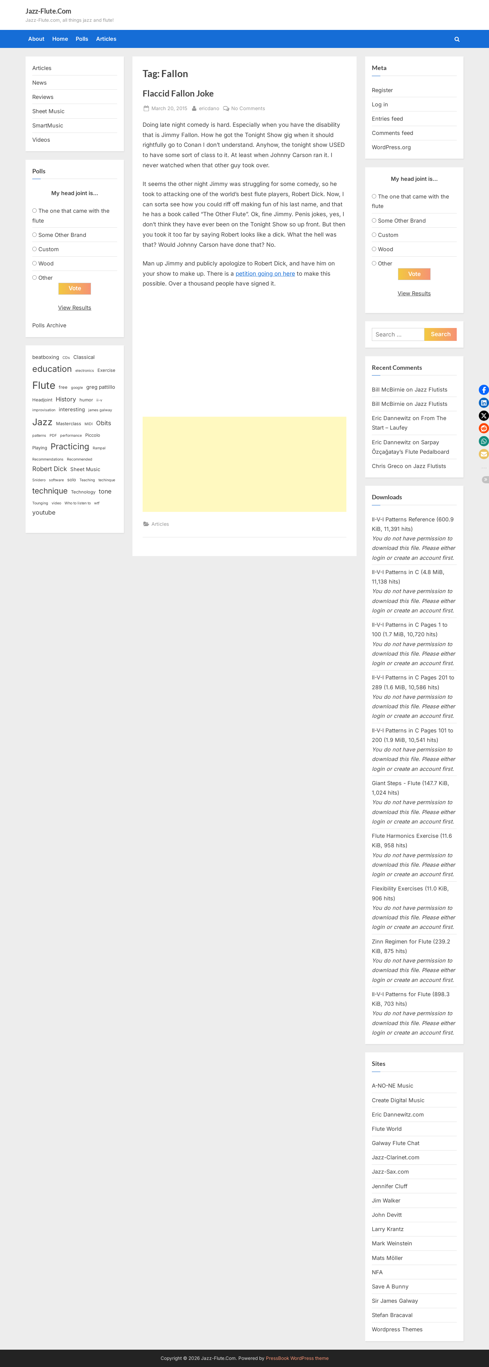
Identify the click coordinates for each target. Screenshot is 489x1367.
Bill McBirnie (388, 389)
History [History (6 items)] (66, 399)
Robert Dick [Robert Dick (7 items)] (49, 469)
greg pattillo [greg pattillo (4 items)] (100, 387)
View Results (74, 307)
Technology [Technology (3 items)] (83, 492)
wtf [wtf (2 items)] (96, 503)
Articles (106, 38)
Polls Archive (49, 325)
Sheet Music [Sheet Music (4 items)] (85, 469)
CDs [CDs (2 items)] (66, 358)
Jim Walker (386, 1200)
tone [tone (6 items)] (105, 491)
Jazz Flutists (431, 389)
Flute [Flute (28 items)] (43, 385)
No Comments (248, 108)
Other (45, 277)
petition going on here (265, 273)
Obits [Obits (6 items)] (103, 423)
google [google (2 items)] (77, 387)
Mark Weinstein (392, 1243)
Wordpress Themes (397, 1329)
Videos (41, 139)
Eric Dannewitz (391, 418)
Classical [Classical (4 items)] (84, 357)
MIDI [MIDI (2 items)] (89, 424)
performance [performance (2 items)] (71, 435)
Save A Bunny (390, 1286)
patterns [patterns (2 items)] (39, 435)
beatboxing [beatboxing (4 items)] (45, 357)
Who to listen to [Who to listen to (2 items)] (78, 503)
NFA (377, 1272)
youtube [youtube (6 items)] (43, 512)
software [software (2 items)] (56, 480)
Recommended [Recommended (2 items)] (79, 459)
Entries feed (387, 118)
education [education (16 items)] (52, 369)
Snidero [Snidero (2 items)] (39, 480)
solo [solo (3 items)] (71, 479)
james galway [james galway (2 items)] (100, 410)
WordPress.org (391, 147)
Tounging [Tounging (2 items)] (40, 503)
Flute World (387, 1128)
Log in (380, 104)
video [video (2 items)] (56, 503)
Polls (82, 38)
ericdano (209, 107)
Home (60, 38)
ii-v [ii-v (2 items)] (99, 400)
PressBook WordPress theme (297, 1358)
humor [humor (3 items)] (86, 399)
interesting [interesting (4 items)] (72, 409)
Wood (46, 263)
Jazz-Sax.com (390, 1172)
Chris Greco (387, 466)
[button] (484, 390)
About (36, 38)
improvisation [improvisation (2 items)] (43, 410)
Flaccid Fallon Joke (178, 93)
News (39, 82)
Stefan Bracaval (392, 1315)
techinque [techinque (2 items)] (106, 480)
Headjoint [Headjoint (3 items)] (42, 399)
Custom (48, 249)
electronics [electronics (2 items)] (84, 370)
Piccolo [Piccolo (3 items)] (92, 435)
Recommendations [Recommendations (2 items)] (48, 459)
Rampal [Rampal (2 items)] (99, 448)
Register (382, 90)
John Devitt (387, 1214)
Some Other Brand (62, 234)
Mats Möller (387, 1257)
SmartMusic (47, 125)
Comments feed (392, 132)
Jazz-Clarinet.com (395, 1157)
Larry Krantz (388, 1229)
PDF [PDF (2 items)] (53, 435)
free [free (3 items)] (63, 387)
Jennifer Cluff (390, 1186)
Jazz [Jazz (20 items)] (42, 421)
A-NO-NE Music (392, 1085)
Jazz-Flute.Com (48, 11)
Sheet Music (48, 111)
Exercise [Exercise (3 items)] (106, 370)
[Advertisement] (244, 464)
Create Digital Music (398, 1100)
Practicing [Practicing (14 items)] (70, 446)
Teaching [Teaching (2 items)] (87, 480)
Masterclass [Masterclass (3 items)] (68, 423)
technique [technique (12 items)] (50, 491)
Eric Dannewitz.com (398, 1114)
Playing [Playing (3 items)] (39, 447)
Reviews (43, 96)
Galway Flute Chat (395, 1143)
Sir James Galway (395, 1300)
